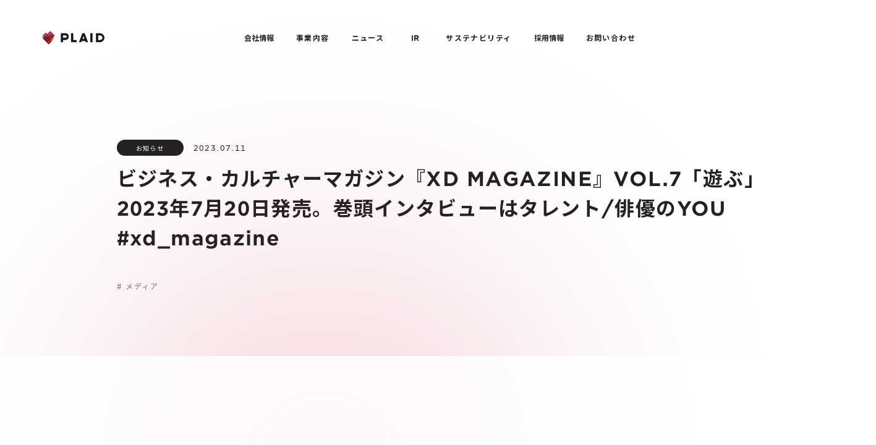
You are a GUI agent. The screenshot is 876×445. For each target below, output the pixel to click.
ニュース (368, 38)
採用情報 (549, 38)
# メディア (137, 286)
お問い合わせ (611, 38)
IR (415, 38)
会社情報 (259, 38)
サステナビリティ (478, 38)
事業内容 (313, 38)
